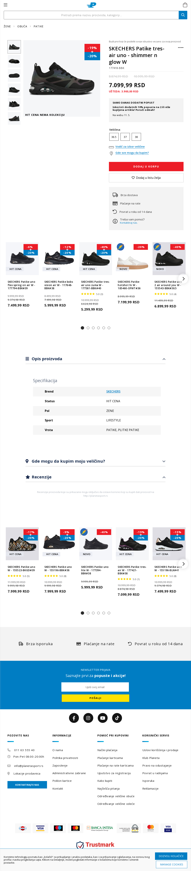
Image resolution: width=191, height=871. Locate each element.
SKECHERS (113, 391)
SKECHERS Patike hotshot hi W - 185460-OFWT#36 (129, 285)
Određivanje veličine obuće (116, 796)
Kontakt (57, 788)
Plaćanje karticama (110, 758)
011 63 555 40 (24, 750)
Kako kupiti (104, 781)
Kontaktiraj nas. (129, 222)
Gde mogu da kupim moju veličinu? (68, 461)
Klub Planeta (151, 758)
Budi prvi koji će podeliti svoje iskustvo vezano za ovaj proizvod (145, 41)
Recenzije (41, 477)
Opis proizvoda (46, 358)
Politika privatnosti (65, 758)
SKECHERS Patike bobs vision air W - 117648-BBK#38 (58, 285)
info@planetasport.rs (28, 766)
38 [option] (136, 137)
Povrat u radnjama (155, 773)
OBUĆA (22, 26)
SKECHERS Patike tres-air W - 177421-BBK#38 (132, 570)
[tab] (95, 359)
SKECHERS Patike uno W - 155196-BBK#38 (58, 568)
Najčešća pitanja (108, 788)
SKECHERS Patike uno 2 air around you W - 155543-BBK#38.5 (168, 285)
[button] (82, 328)
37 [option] (125, 137)
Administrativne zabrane (69, 773)
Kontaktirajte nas (27, 784)
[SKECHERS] (181, 49)
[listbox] (146, 138)
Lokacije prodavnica (26, 773)
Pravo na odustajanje (157, 765)
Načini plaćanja (107, 750)
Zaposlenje (60, 765)
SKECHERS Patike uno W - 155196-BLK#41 (168, 568)
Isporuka (148, 781)
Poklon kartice (62, 781)
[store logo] (91, 5)
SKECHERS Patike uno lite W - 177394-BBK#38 (95, 570)
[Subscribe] (95, 698)
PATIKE (38, 26)
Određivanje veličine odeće (116, 804)
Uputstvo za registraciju (114, 773)
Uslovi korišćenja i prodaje (160, 750)
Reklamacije (150, 788)
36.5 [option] (113, 137)
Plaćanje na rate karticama (115, 765)
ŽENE (8, 26)
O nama (57, 750)
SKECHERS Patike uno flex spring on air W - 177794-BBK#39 (21, 285)
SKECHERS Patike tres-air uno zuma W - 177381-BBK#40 (95, 285)
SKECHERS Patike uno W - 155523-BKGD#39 (21, 568)
